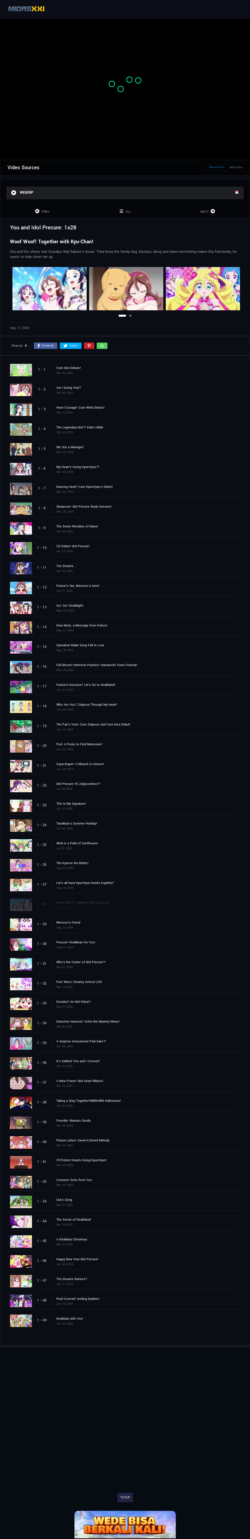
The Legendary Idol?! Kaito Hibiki (79, 427)
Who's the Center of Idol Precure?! (81, 962)
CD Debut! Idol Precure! (73, 546)
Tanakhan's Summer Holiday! (76, 823)
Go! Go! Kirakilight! (70, 605)
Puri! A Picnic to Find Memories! (79, 744)
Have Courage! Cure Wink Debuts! (80, 407)
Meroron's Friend (68, 922)
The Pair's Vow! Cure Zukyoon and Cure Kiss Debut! (93, 724)
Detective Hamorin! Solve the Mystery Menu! (88, 1021)
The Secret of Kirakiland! (73, 1219)
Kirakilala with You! (69, 1318)
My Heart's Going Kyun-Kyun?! (77, 467)
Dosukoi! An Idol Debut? (73, 1002)
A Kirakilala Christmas (71, 1239)
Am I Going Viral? (68, 388)
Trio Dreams (64, 566)
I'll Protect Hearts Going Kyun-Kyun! (81, 1160)
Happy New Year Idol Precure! (77, 1259)
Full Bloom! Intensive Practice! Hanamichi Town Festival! (96, 665)
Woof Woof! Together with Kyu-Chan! (83, 903)
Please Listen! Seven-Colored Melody (82, 1140)
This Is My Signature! (71, 804)
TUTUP (125, 1497)
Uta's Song (64, 1200)
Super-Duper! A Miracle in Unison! (80, 764)
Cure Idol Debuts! (68, 368)
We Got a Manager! (70, 447)
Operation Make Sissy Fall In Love (80, 645)
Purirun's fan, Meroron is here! (78, 586)
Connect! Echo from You (74, 1180)
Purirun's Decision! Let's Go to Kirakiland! (85, 685)
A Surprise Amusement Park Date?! (81, 1041)
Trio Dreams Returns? (71, 1279)
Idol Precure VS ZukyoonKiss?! (78, 784)
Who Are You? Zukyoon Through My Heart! (86, 705)
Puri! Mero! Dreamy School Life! (79, 982)
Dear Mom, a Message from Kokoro (81, 625)
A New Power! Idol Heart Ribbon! (80, 1081)
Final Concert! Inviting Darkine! (78, 1299)
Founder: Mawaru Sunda (73, 1120)
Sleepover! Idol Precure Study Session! (84, 506)
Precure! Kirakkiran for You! (75, 942)
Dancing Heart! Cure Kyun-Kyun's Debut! (84, 487)
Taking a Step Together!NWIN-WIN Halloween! (88, 1101)
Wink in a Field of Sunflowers (77, 843)
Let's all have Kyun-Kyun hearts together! (85, 883)
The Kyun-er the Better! (72, 863)
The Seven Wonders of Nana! (77, 526)
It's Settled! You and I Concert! (78, 1061)
